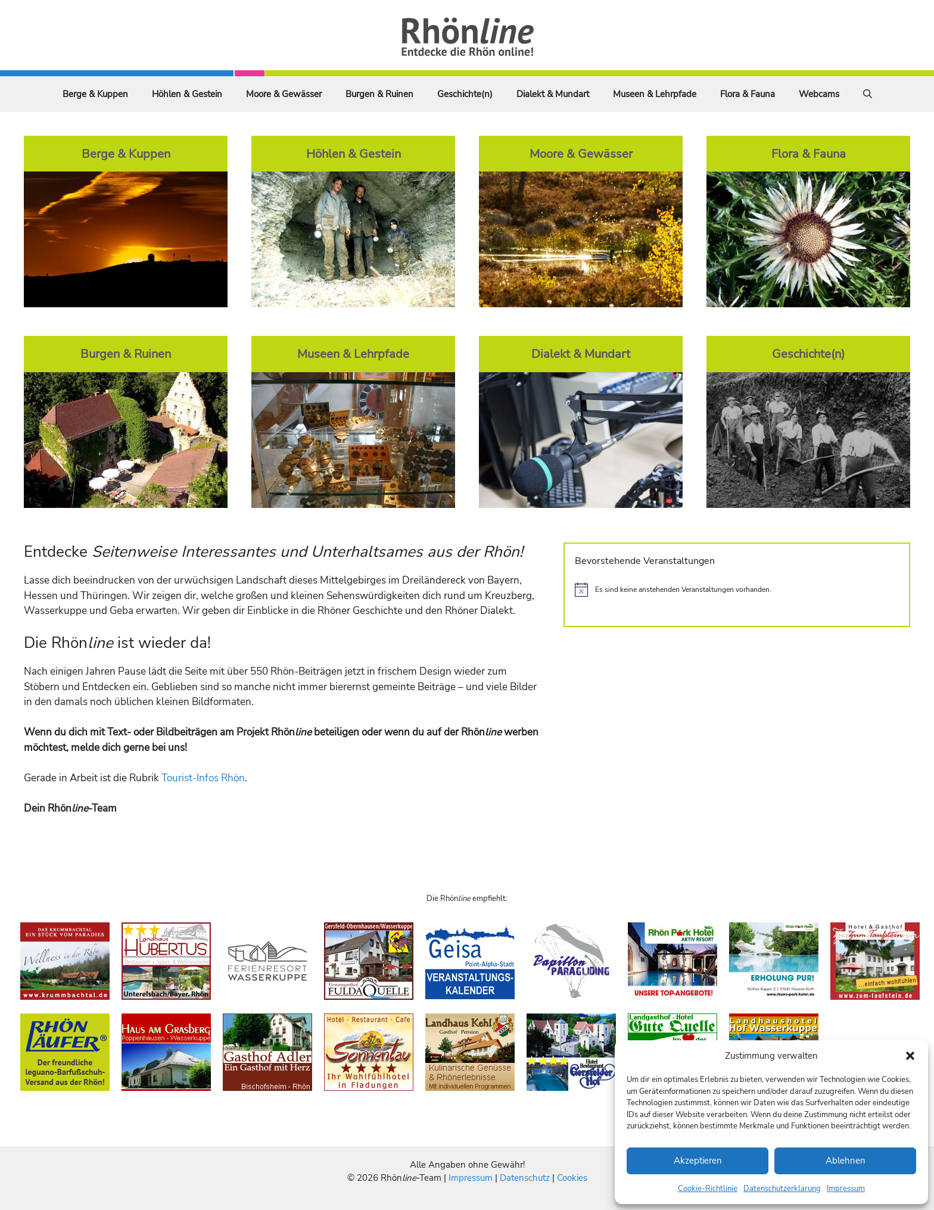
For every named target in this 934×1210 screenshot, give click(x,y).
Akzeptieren (698, 1161)
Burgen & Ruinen (379, 94)
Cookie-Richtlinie (707, 1188)
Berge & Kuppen (95, 94)
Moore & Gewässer (284, 94)
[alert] (737, 589)
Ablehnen (845, 1161)
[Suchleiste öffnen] (867, 94)
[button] (910, 1056)
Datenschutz (525, 1178)
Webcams (819, 94)
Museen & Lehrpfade (654, 94)
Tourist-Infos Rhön (203, 778)
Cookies (572, 1178)
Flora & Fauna (747, 94)
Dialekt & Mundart (552, 94)
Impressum (846, 1188)
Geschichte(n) (465, 94)
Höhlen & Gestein (187, 94)
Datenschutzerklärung (782, 1188)
